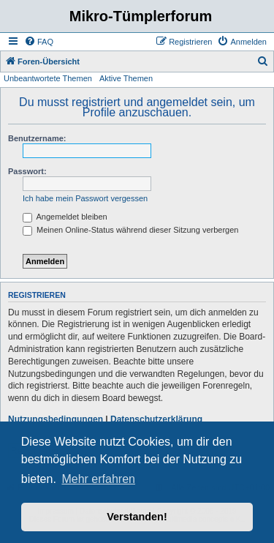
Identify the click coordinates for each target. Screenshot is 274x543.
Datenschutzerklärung (156, 419)
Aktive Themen (126, 78)
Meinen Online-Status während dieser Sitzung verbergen (130, 229)
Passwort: (27, 171)
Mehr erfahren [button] (98, 479)
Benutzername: (37, 138)
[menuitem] (38, 41)
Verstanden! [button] (137, 517)
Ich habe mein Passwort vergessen (85, 198)
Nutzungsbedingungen (55, 419)
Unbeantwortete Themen (48, 78)
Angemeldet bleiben (65, 216)
